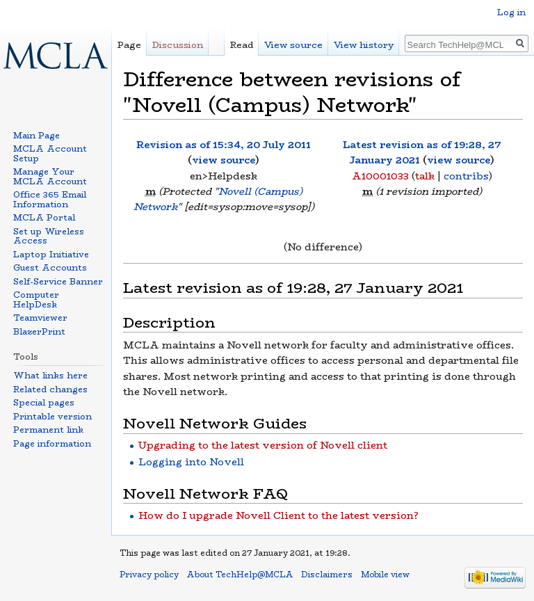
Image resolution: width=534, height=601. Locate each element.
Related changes (50, 389)
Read (241, 44)
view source (223, 160)
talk (425, 176)
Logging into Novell (191, 462)
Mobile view (385, 574)
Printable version (52, 416)
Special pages (43, 402)
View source (293, 44)
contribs (466, 176)
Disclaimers (327, 574)
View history (364, 44)
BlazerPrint (39, 331)
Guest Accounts (50, 267)
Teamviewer (40, 317)
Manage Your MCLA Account (50, 176)
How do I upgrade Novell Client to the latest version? (278, 515)
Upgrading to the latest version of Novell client (262, 445)
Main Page (36, 135)
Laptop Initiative (51, 254)
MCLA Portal (44, 217)
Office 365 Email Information (49, 199)
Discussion (177, 44)
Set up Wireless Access (48, 236)
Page (129, 44)
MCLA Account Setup (50, 153)
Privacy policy (149, 574)
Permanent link (48, 429)
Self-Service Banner (58, 281)
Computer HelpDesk (36, 299)
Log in (511, 12)
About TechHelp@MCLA (239, 574)
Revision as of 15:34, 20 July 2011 (223, 144)
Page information (52, 443)
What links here (50, 375)
